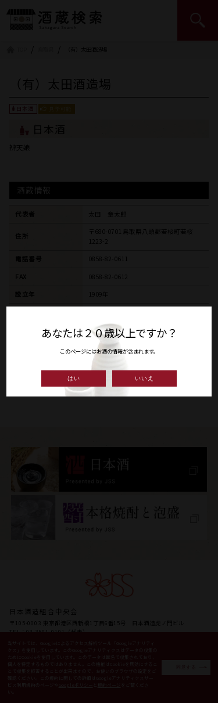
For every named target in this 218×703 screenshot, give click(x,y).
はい (73, 378)
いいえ (144, 378)
